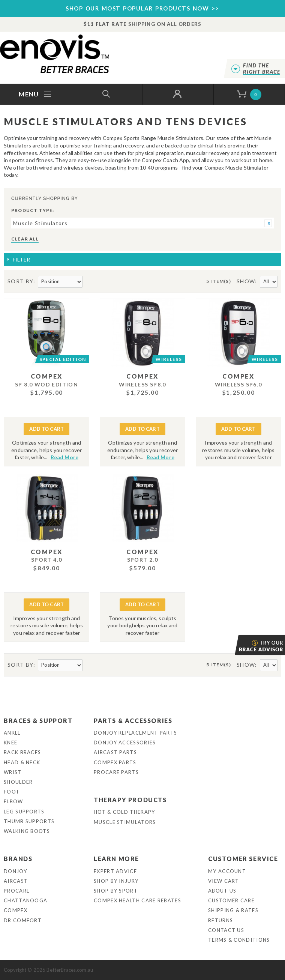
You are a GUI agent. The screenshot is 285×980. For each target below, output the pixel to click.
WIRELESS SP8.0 (142, 384)
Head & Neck (22, 762)
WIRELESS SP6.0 (238, 384)
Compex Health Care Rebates (137, 900)
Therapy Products (130, 799)
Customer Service (243, 858)
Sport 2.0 (142, 559)
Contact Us (226, 930)
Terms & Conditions (239, 940)
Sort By (20, 281)
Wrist (13, 772)
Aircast (16, 881)
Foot (12, 792)
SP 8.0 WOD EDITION (46, 384)
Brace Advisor (235, 645)
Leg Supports (24, 812)
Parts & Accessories (133, 720)
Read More (64, 457)
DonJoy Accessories (125, 743)
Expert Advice (115, 871)
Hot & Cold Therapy (124, 812)
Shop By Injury (116, 881)
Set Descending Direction (89, 281)
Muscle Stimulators (125, 822)
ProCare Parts (116, 772)
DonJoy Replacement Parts (135, 733)
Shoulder (18, 782)
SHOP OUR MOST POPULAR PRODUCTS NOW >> (142, 8)
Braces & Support (38, 720)
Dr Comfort (23, 920)
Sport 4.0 (46, 559)
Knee (10, 743)
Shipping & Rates (233, 910)
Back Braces (22, 752)
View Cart (223, 881)
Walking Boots (27, 831)
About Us (222, 891)
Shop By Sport (116, 891)
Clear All (25, 239)
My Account (227, 871)
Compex (15, 910)
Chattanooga (25, 900)
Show (246, 281)
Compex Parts (115, 762)
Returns (220, 920)
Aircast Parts (115, 752)
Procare (17, 891)
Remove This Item (268, 223)
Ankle (12, 733)
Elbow (13, 801)
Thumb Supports (29, 821)
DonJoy (15, 871)
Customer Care (231, 900)
